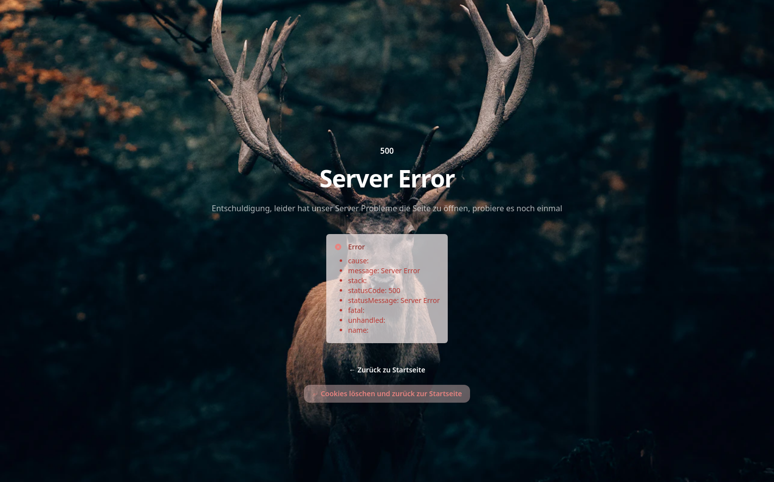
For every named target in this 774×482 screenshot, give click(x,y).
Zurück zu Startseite (387, 369)
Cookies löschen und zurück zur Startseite (387, 393)
